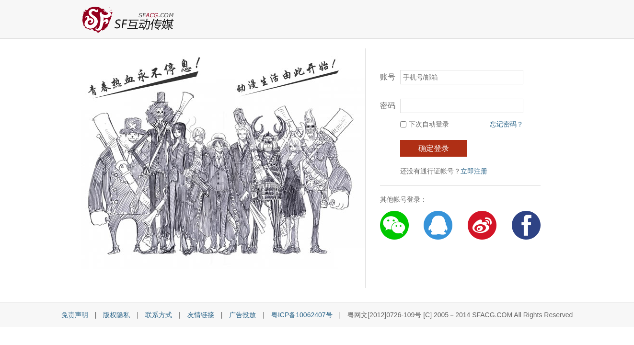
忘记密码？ (506, 124)
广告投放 (242, 315)
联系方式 (158, 315)
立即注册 (474, 171)
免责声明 (74, 315)
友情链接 (200, 315)
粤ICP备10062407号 (302, 315)
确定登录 (433, 148)
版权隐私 (116, 315)
